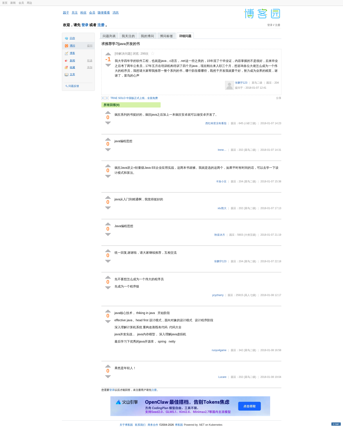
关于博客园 (126, 424)
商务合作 (153, 424)
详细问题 (185, 36)
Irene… (222, 149)
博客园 (179, 424)
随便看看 (104, 12)
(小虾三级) (250, 123)
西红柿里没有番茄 (215, 123)
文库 (72, 74)
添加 (89, 67)
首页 (4, 2)
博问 (72, 45)
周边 (29, 2)
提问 (89, 45)
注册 (100, 25)
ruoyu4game (219, 350)
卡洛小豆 (221, 181)
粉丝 (83, 12)
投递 (89, 60)
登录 (84, 25)
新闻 (13, 2)
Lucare (222, 377)
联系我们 (140, 424)
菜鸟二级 (257, 82)
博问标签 (166, 36)
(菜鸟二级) (250, 149)
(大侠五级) (250, 234)
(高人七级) (250, 295)
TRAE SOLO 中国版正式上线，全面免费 (134, 98)
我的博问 (147, 36)
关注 (75, 12)
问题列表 (109, 36)
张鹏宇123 (241, 82)
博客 (72, 53)
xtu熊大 (222, 208)
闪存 (72, 38)
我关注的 (128, 36)
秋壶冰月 (219, 234)
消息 (116, 12)
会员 (21, 2)
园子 (66, 12)
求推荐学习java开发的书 (120, 44)
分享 (278, 98)
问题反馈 (73, 86)
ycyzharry (217, 295)
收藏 (72, 67)
